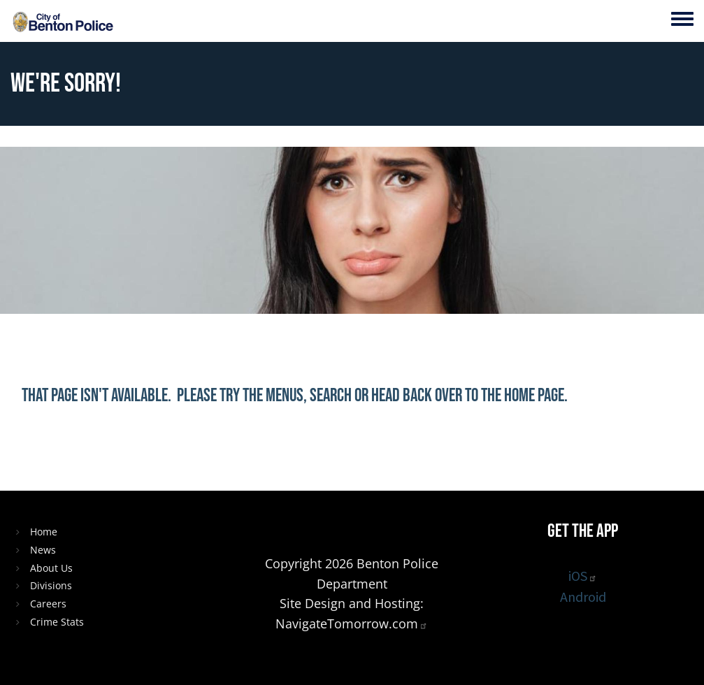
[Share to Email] (386, 452)
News (43, 549)
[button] (419, 452)
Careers (48, 603)
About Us (51, 568)
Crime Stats (57, 621)
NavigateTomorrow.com (351, 623)
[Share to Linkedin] (352, 452)
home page (534, 396)
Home (43, 531)
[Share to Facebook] (285, 452)
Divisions (51, 585)
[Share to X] (319, 452)
